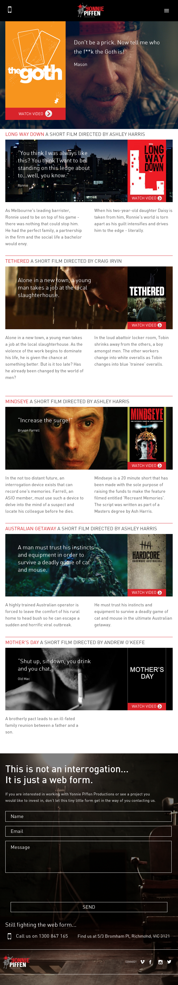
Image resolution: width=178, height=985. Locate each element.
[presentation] (45, 897)
